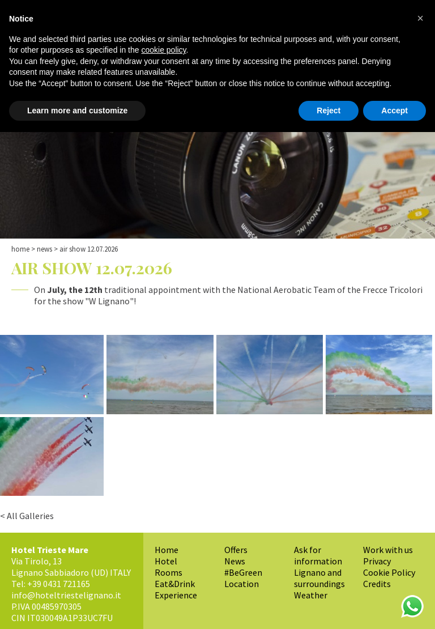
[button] (420, 18)
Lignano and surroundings (319, 578)
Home (20, 249)
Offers (236, 549)
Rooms (168, 572)
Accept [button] (394, 110)
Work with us (388, 549)
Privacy (377, 561)
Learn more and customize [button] (77, 110)
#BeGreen (243, 572)
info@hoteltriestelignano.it (66, 595)
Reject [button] (328, 110)
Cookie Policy (389, 572)
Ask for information (318, 555)
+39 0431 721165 (58, 583)
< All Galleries (27, 515)
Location (241, 583)
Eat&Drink (175, 583)
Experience (176, 595)
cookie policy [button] (163, 49)
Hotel (166, 561)
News (44, 249)
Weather (310, 595)
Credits (377, 583)
